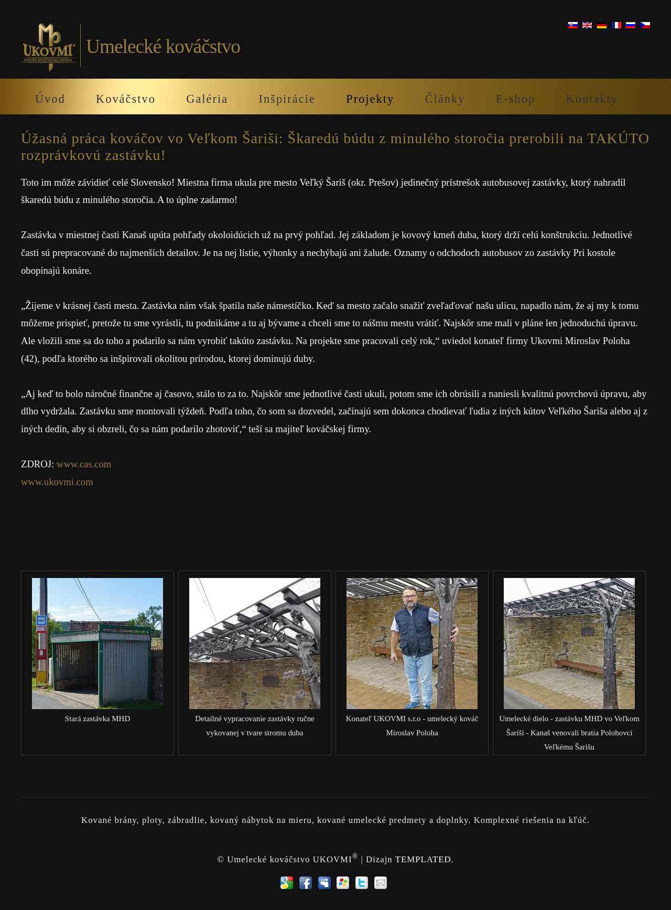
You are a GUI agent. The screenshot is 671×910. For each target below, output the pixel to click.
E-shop (515, 98)
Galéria (207, 98)
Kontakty (592, 98)
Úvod (50, 98)
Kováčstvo (126, 98)
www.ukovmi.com (57, 481)
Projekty (370, 98)
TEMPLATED (423, 859)
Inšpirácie (287, 98)
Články (445, 98)
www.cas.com (84, 463)
